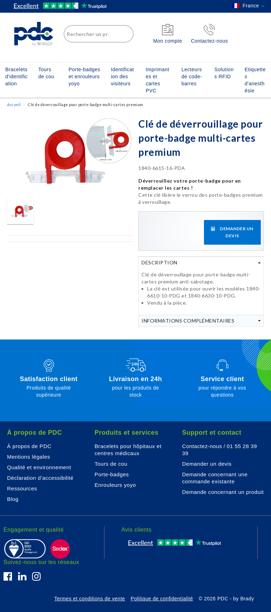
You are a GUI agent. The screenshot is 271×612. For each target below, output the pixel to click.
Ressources (22, 488)
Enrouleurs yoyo (115, 485)
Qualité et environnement (39, 467)
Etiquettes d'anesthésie (255, 80)
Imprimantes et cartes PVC (157, 80)
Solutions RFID (224, 73)
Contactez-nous (202, 446)
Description (159, 262)
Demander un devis (206, 464)
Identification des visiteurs (122, 76)
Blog (12, 499)
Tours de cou (46, 73)
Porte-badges (112, 474)
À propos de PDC (29, 446)
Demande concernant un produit (223, 492)
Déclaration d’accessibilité (40, 478)
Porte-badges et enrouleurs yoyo (84, 76)
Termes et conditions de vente (89, 598)
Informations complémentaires (187, 321)
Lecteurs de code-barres (191, 76)
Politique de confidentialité (162, 598)
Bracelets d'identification (16, 76)
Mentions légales (28, 457)
